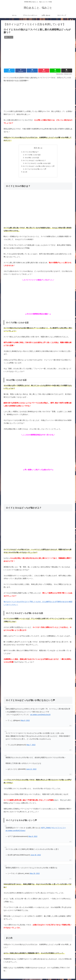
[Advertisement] (38, 97)
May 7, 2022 (31, 745)
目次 (35, 148)
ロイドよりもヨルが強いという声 (35, 169)
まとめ (25, 172)
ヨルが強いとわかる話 (32, 158)
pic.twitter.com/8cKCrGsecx (15, 831)
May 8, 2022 (25, 721)
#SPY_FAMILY (46, 828)
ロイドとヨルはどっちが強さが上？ (34, 160)
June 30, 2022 (36, 855)
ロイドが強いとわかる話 (32, 155)
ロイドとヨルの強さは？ (31, 152)
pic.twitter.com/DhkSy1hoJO (40, 715)
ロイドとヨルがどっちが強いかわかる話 (38, 163)
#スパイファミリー (59, 828)
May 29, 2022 (35, 874)
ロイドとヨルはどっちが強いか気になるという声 (39, 166)
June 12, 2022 (31, 769)
